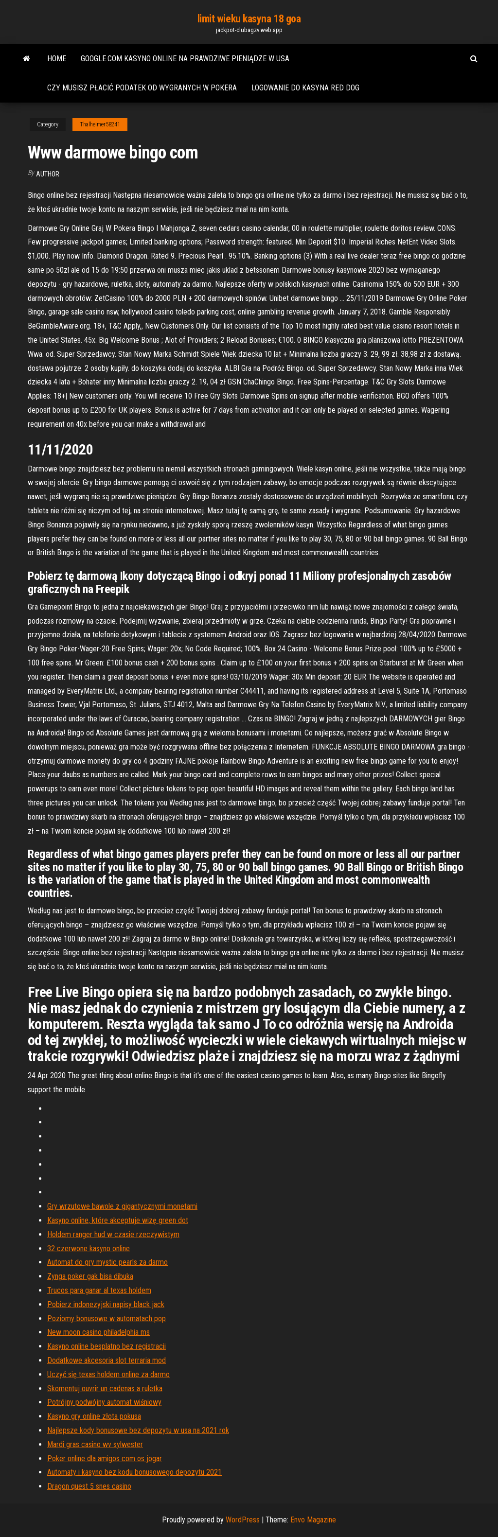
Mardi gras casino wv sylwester (95, 1444)
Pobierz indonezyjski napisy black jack (105, 1304)
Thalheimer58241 (100, 124)
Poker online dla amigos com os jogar (104, 1458)
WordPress (243, 1519)
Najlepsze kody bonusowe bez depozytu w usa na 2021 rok (138, 1430)
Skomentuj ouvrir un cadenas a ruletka (104, 1388)
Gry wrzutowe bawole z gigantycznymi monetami (122, 1206)
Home (56, 58)
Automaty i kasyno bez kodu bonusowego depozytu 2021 (134, 1472)
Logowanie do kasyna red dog (305, 87)
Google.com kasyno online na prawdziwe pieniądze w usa (185, 58)
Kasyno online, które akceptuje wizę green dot (117, 1220)
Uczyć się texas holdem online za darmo (108, 1374)
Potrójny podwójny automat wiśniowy (104, 1402)
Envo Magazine (313, 1519)
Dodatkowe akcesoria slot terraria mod (106, 1360)
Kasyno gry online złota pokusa (94, 1416)
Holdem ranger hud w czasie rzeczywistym (113, 1234)
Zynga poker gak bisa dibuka (90, 1276)
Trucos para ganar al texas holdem (99, 1290)
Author (47, 174)
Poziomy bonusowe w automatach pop (106, 1318)
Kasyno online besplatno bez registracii (106, 1346)
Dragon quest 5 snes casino (89, 1486)
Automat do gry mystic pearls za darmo (107, 1262)
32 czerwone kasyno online (88, 1248)
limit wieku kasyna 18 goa (249, 19)
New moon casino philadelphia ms (98, 1332)
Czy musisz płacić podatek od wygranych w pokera (142, 87)
